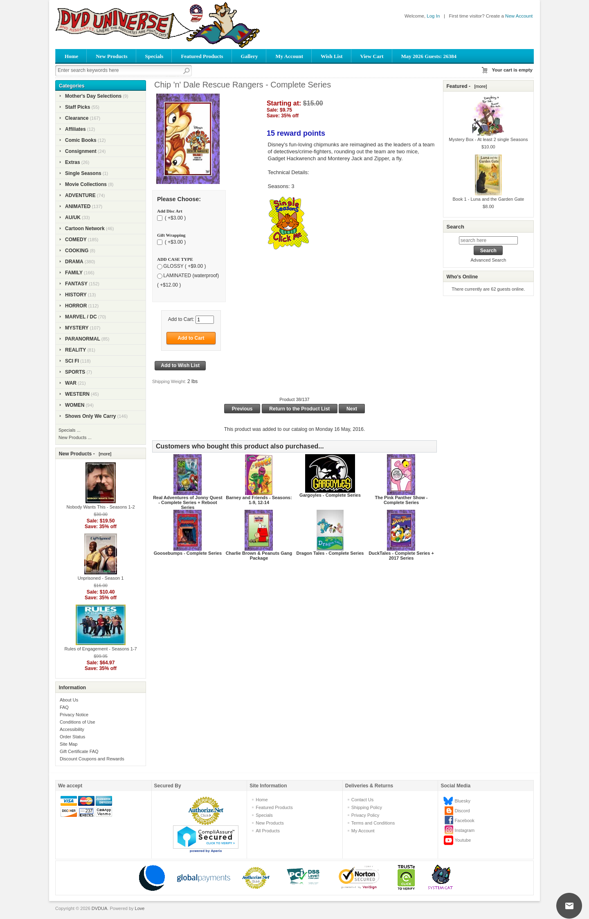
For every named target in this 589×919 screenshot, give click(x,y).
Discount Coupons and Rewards (92, 758)
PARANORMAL (82, 339)
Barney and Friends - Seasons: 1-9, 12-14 (259, 500)
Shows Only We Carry (90, 416)
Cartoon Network (85, 228)
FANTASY (76, 284)
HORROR (76, 306)
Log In (433, 15)
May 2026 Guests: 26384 (428, 56)
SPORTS (75, 372)
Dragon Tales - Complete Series (330, 553)
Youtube (462, 840)
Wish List (332, 56)
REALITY (75, 350)
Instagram (464, 830)
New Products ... (75, 437)
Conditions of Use (77, 722)
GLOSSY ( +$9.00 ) (184, 266)
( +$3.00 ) (174, 218)
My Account (289, 56)
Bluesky (462, 800)
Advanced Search (488, 260)
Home (71, 56)
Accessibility (72, 729)
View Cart (372, 56)
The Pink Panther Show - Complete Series (401, 500)
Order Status (72, 736)
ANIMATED (77, 206)
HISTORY (76, 295)
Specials (154, 56)
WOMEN (74, 405)
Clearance (76, 118)
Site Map (68, 744)
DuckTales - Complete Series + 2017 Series (401, 555)
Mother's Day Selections (93, 96)
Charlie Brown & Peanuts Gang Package (259, 555)
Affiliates (75, 129)
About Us (69, 699)
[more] (103, 453)
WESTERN (77, 394)
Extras (72, 162)
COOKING (76, 250)
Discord (462, 810)
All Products (268, 830)
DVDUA (100, 908)
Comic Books (81, 140)
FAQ (64, 707)
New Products (111, 56)
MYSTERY (77, 328)
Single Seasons (83, 173)
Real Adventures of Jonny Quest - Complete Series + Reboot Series (188, 502)
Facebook (464, 820)
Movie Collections (86, 184)
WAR (70, 383)
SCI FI (72, 361)
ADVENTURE (80, 195)
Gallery (249, 56)
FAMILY (74, 273)
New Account (519, 15)
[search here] (488, 240)
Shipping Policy (366, 807)
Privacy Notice (74, 714)
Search (455, 227)
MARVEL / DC (81, 317)
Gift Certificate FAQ (79, 751)
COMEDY (76, 239)
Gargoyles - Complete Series (330, 495)
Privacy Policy (365, 815)
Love (140, 908)
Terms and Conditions (373, 822)
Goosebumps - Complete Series (188, 553)
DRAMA (74, 261)
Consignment (81, 151)
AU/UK (73, 217)
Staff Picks (77, 107)
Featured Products (202, 56)
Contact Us (362, 799)
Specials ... (69, 430)
